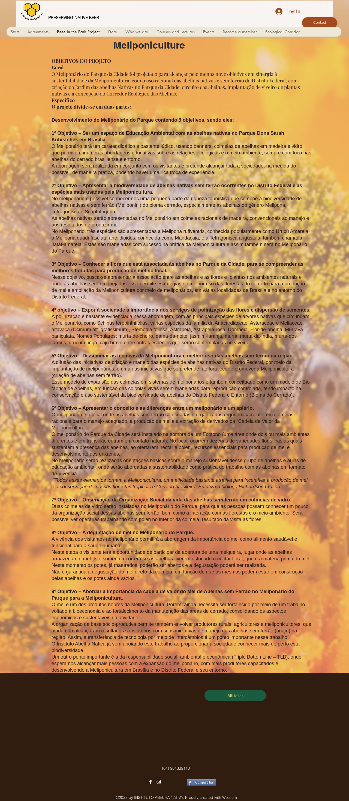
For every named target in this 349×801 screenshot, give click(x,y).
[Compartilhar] (201, 782)
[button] (136, 32)
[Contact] (319, 22)
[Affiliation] (235, 695)
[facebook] (150, 782)
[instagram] (158, 782)
